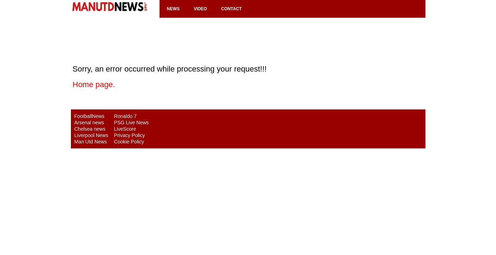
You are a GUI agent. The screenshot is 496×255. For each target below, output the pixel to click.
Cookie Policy (129, 141)
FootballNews (89, 116)
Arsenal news (89, 122)
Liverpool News (91, 135)
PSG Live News (131, 122)
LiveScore (125, 129)
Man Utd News (90, 141)
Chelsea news (90, 129)
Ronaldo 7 (125, 116)
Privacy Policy (129, 135)
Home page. (94, 84)
